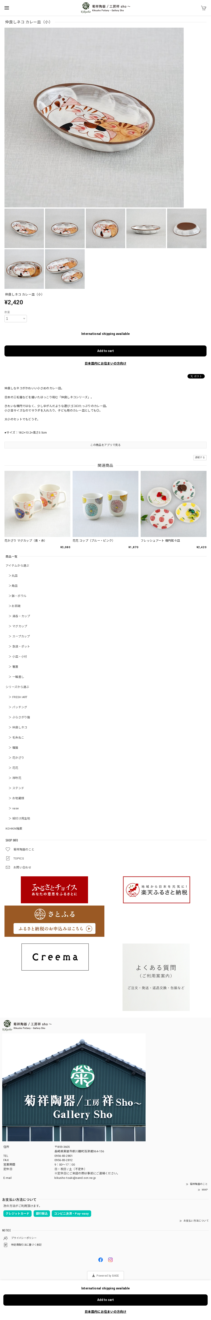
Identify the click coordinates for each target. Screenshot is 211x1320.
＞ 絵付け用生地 (18, 818)
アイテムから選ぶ (17, 565)
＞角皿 (11, 586)
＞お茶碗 (13, 606)
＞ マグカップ (16, 626)
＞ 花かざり (15, 757)
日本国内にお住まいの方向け (105, 363)
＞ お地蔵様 (15, 798)
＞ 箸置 (12, 666)
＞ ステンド (15, 788)
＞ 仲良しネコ (16, 727)
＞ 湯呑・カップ (18, 616)
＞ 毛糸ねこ (15, 737)
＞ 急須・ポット (18, 646)
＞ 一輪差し (15, 677)
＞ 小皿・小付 (16, 656)
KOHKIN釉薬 (14, 828)
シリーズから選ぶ (17, 687)
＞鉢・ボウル (16, 596)
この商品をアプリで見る (105, 445)
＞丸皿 (11, 575)
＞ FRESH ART (17, 697)
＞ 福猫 (12, 747)
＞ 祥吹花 (13, 778)
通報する (200, 457)
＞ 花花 (12, 768)
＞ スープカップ (18, 636)
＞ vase (12, 808)
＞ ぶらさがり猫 (18, 717)
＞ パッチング (16, 707)
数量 (7, 312)
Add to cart (105, 351)
